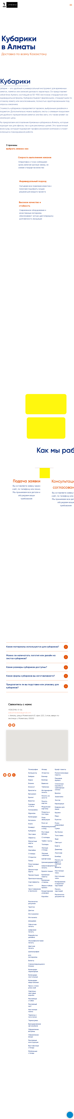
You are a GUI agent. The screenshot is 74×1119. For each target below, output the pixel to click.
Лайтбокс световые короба (32, 993)
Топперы (45, 844)
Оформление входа (33, 1036)
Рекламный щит (32, 1005)
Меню (30, 847)
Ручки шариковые (59, 824)
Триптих (31, 907)
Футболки (59, 832)
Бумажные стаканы (46, 881)
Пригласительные (35, 878)
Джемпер (58, 849)
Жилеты (58, 867)
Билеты (31, 961)
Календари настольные (33, 976)
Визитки (31, 801)
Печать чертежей (59, 890)
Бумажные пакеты (46, 876)
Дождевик (32, 921)
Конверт (31, 827)
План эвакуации (46, 819)
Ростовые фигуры (45, 833)
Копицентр (32, 773)
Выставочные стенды (33, 1047)
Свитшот (58, 842)
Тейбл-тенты (47, 841)
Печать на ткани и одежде (59, 862)
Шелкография (33, 952)
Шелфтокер (46, 859)
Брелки (58, 793)
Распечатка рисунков (33, 902)
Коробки (45, 896)
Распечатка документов (59, 895)
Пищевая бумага (58, 779)
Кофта (57, 846)
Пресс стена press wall (33, 987)
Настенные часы (59, 872)
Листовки (32, 834)
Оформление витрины (33, 1030)
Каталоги (32, 820)
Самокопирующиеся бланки (36, 965)
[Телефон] (14, 776)
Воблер (45, 780)
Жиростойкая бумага (47, 887)
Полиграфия (33, 769)
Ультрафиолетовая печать (35, 942)
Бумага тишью (47, 871)
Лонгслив (58, 853)
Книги (30, 824)
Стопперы (46, 837)
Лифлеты (31, 838)
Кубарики (32, 831)
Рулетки (58, 820)
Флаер (44, 769)
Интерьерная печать (47, 791)
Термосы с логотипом (32, 1016)
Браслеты (32, 790)
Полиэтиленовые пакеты (61, 774)
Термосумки (33, 1020)
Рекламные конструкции (33, 1041)
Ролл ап (45, 823)
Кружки (58, 813)
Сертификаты (33, 882)
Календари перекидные (33, 970)
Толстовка (59, 835)
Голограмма (33, 810)
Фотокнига (32, 917)
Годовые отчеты (31, 805)
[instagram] (9, 725)
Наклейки (32, 850)
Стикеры (31, 854)
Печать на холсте (46, 797)
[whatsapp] (13, 725)
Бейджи (31, 776)
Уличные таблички (45, 854)
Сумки (57, 828)
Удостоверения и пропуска (34, 890)
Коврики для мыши (59, 808)
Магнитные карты (32, 842)
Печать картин (44, 802)
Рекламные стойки (32, 1000)
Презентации (33, 875)
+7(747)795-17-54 (15, 710)
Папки (30, 861)
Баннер (44, 776)
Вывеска (45, 783)
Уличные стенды (45, 849)
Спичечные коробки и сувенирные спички (59, 787)
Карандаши (59, 804)
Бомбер (58, 856)
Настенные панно (32, 1010)
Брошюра (32, 794)
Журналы (31, 813)
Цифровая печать (32, 931)
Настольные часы (60, 877)
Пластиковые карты (33, 865)
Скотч (30, 885)
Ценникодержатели (49, 862)
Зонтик (57, 800)
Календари (32, 817)
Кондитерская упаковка (47, 892)
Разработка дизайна (33, 936)
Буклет (31, 797)
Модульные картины (46, 808)
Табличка (45, 787)
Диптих (31, 910)
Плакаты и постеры (46, 813)
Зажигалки (59, 797)
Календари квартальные (33, 981)
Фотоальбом (33, 914)
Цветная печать (31, 947)
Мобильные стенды (32, 1052)
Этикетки (45, 773)
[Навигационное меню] (71, 5)
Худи (56, 839)
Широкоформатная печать (49, 867)
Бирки (30, 780)
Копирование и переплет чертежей (60, 884)
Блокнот (31, 787)
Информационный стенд (49, 827)
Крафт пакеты (60, 769)
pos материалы (32, 956)
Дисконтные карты (33, 870)
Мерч (57, 816)
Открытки (32, 857)
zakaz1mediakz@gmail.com (19, 713)
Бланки (31, 783)
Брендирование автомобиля (34, 1025)
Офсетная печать (32, 925)
